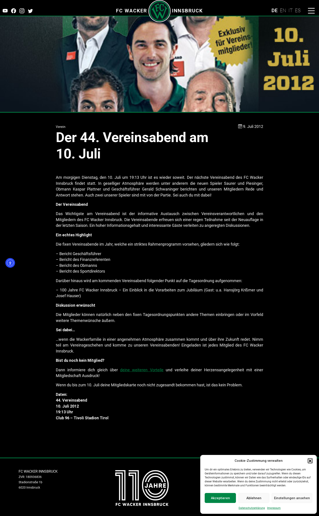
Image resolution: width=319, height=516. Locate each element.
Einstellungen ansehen (292, 498)
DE (274, 10)
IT (290, 10)
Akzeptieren (220, 498)
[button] (310, 460)
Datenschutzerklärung (252, 508)
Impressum (274, 508)
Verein (60, 127)
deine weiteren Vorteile (141, 370)
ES (298, 10)
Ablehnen (253, 498)
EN (283, 10)
